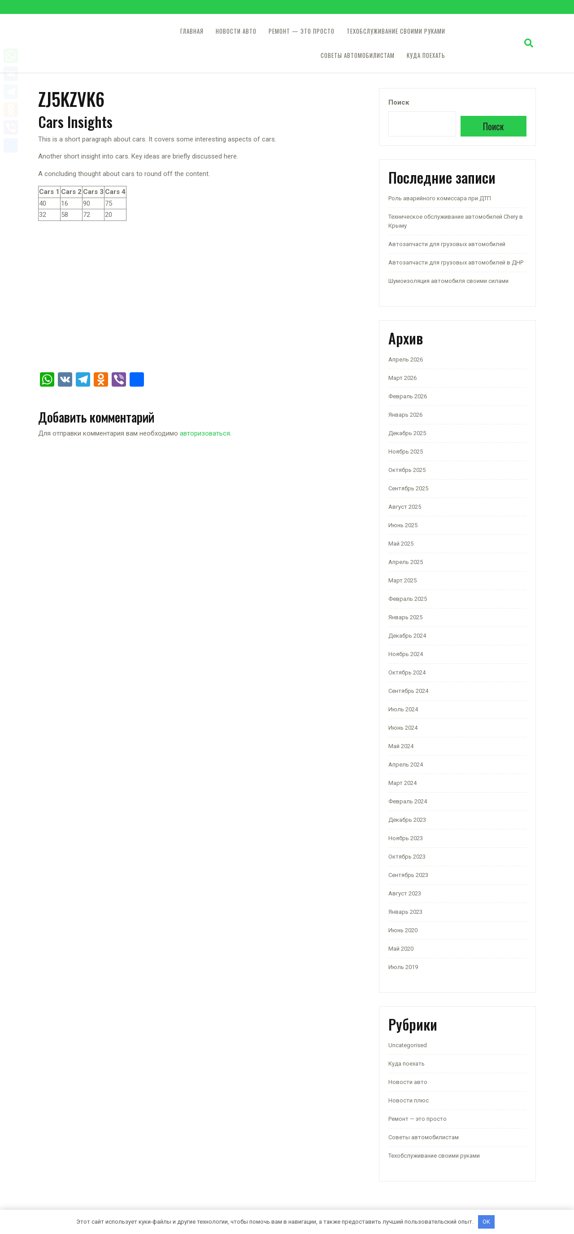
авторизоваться (205, 433)
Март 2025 (402, 580)
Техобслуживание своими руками (396, 31)
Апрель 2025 (405, 562)
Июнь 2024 (402, 727)
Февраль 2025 (407, 598)
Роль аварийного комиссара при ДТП (439, 198)
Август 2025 (404, 506)
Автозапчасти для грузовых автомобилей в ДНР (455, 262)
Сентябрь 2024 (408, 691)
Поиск (398, 102)
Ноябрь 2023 (405, 838)
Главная (192, 31)
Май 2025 (400, 543)
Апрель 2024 (405, 764)
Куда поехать (426, 55)
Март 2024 (402, 783)
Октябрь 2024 (407, 672)
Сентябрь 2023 (408, 875)
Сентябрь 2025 (408, 488)
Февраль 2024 (407, 801)
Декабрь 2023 (407, 819)
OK (486, 1221)
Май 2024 (400, 746)
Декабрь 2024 (407, 635)
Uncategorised (407, 1045)
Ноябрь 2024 (405, 654)
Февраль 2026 (407, 396)
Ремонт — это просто (302, 31)
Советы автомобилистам (358, 55)
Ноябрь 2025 (405, 451)
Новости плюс (408, 1100)
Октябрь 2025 (407, 470)
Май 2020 (400, 948)
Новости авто (236, 31)
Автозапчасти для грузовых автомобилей (446, 244)
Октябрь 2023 (407, 856)
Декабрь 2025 (407, 433)
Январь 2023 (405, 911)
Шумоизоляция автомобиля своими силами (448, 281)
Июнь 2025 (402, 525)
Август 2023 (404, 893)
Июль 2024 (403, 709)
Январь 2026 (405, 414)
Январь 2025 (405, 617)
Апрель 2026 (405, 359)
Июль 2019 (403, 967)
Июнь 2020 (402, 930)
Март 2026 (402, 378)
